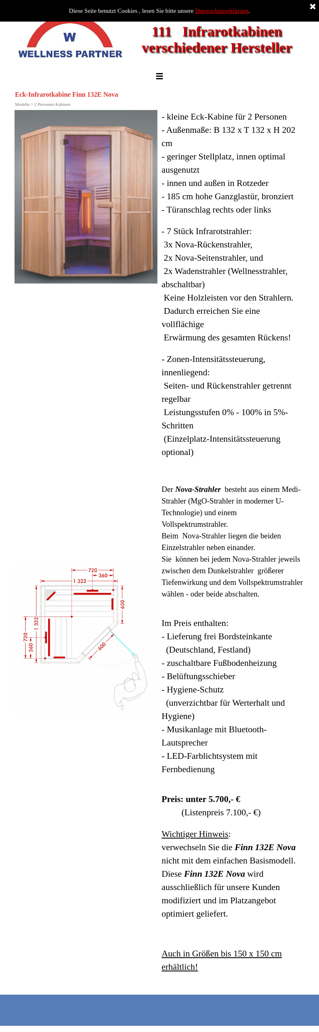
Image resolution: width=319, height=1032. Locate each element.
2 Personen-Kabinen (52, 104)
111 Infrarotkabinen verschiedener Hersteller (217, 39)
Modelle (22, 104)
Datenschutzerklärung (222, 10)
